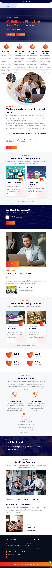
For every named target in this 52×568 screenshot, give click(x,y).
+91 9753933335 (11, 557)
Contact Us (20, 34)
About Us (37, 543)
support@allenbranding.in (14, 554)
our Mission (10, 499)
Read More (10, 193)
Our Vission (18, 499)
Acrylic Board (32, 328)
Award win (35, 499)
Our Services (10, 34)
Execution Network (14, 182)
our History (27, 499)
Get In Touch (10, 222)
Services (24, 141)
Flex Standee (11, 328)
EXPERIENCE (10, 277)
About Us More (11, 147)
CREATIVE (22, 277)
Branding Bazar (25, 564)
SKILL (31, 277)
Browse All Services (30, 201)
